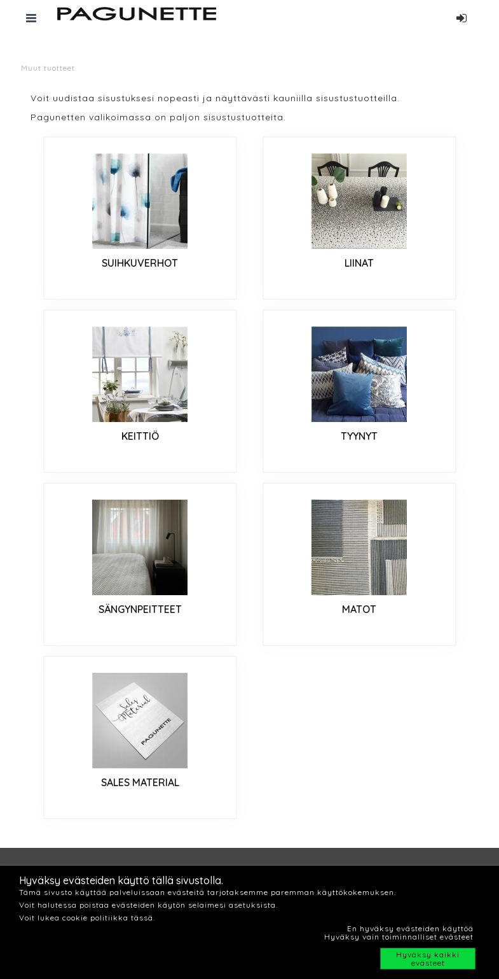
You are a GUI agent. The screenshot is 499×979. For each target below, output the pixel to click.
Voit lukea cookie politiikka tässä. (87, 917)
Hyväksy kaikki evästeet (428, 959)
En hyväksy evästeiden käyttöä (410, 928)
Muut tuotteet (48, 68)
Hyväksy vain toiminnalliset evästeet (399, 937)
